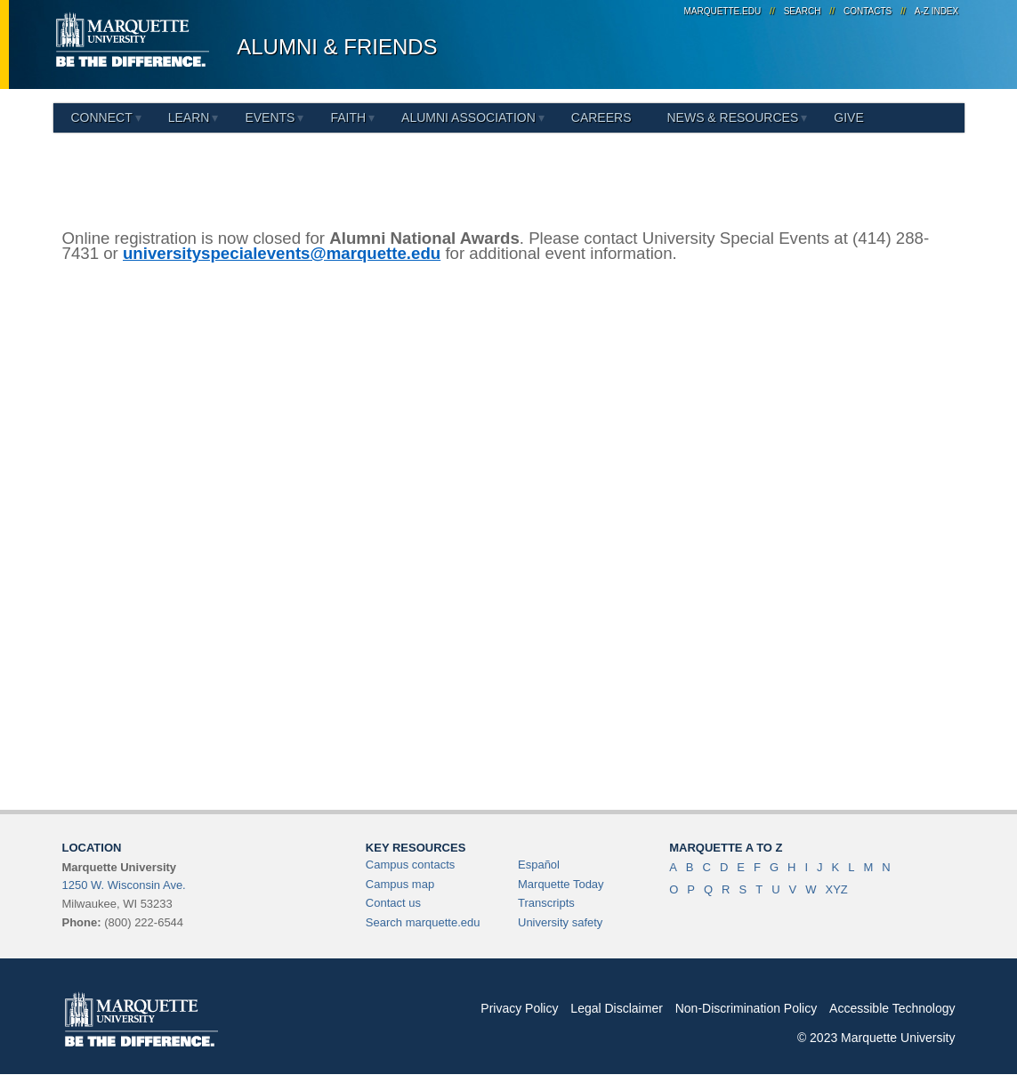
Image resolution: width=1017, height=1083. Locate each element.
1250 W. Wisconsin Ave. (124, 885)
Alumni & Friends (337, 47)
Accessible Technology (892, 1008)
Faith (348, 117)
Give (848, 117)
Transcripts (546, 902)
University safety (560, 922)
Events (270, 117)
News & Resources (732, 117)
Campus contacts (410, 864)
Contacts (867, 11)
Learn (189, 117)
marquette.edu (722, 11)
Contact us (393, 902)
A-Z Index (936, 11)
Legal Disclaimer (616, 1008)
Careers (601, 117)
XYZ (836, 889)
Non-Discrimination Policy (746, 1008)
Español (539, 864)
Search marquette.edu (423, 922)
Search (802, 11)
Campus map (400, 884)
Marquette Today (561, 884)
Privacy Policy (519, 1008)
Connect (102, 117)
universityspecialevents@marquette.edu (281, 253)
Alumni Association (468, 117)
